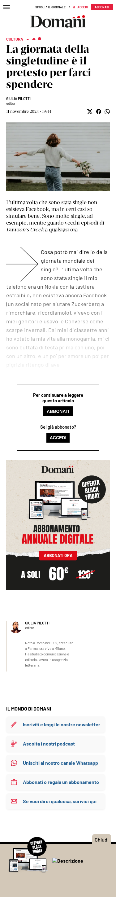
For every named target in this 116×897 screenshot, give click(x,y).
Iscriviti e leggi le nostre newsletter (61, 724)
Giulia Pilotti (18, 98)
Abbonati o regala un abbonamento (61, 782)
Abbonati (58, 411)
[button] (90, 111)
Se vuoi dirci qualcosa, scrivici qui (60, 801)
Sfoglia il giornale (50, 7)
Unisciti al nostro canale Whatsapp (60, 763)
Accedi (58, 437)
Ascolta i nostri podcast (49, 743)
